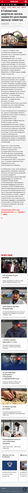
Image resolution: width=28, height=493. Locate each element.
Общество (20, 23)
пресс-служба (21, 72)
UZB (12, 5)
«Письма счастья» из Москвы (8, 456)
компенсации (5, 179)
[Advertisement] (14, 238)
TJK (7, 5)
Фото (18, 7)
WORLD (15, 5)
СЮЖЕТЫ (24, 7)
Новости (3, 7)
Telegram (21, 212)
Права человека (13, 23)
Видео (14, 7)
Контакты (4, 488)
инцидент (12, 184)
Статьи (9, 7)
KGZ (5, 5)
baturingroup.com (15, 491)
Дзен (5, 214)
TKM (9, 5)
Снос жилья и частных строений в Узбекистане (11, 26)
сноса (3, 171)
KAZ (2, 5)
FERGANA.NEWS (14, 2)
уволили (12, 200)
